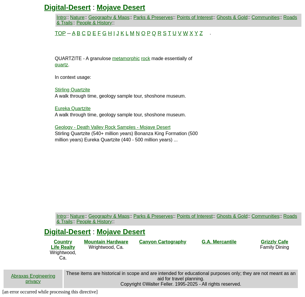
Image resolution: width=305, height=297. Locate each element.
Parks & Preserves (153, 17)
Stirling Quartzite (72, 89)
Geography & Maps (109, 17)
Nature (77, 17)
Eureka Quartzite (73, 108)
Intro (61, 17)
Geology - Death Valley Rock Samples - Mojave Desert (112, 127)
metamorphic (126, 58)
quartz (61, 64)
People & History (94, 22)
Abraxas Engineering (33, 276)
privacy (33, 281)
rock (145, 58)
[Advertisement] (24, 119)
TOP (60, 33)
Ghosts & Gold (232, 17)
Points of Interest (195, 17)
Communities (265, 17)
